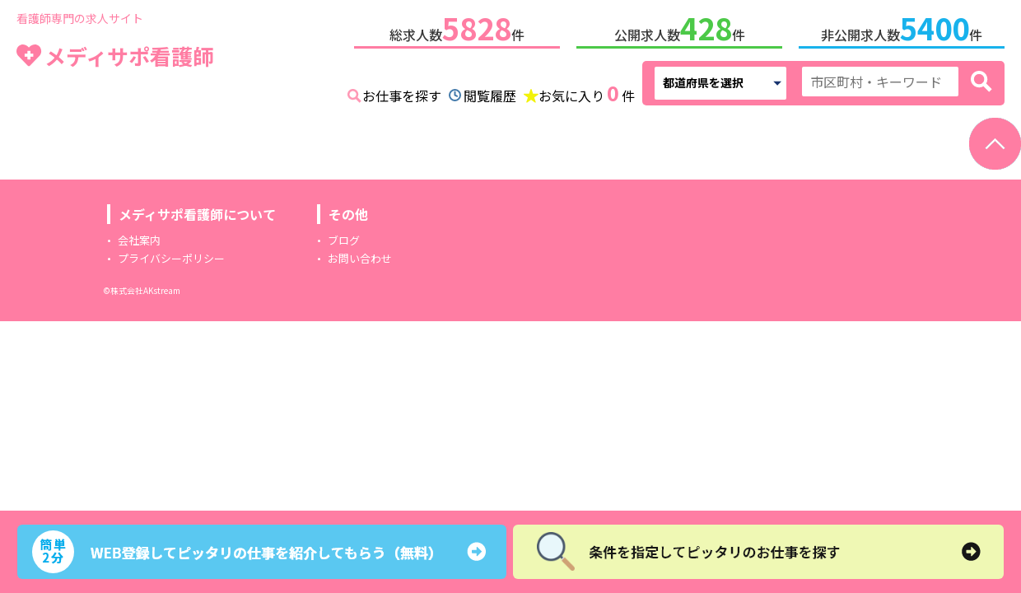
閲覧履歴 (490, 92)
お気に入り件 (586, 90)
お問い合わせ (360, 255)
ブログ (344, 237)
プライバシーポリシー (171, 255)
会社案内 (139, 237)
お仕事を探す (401, 92)
